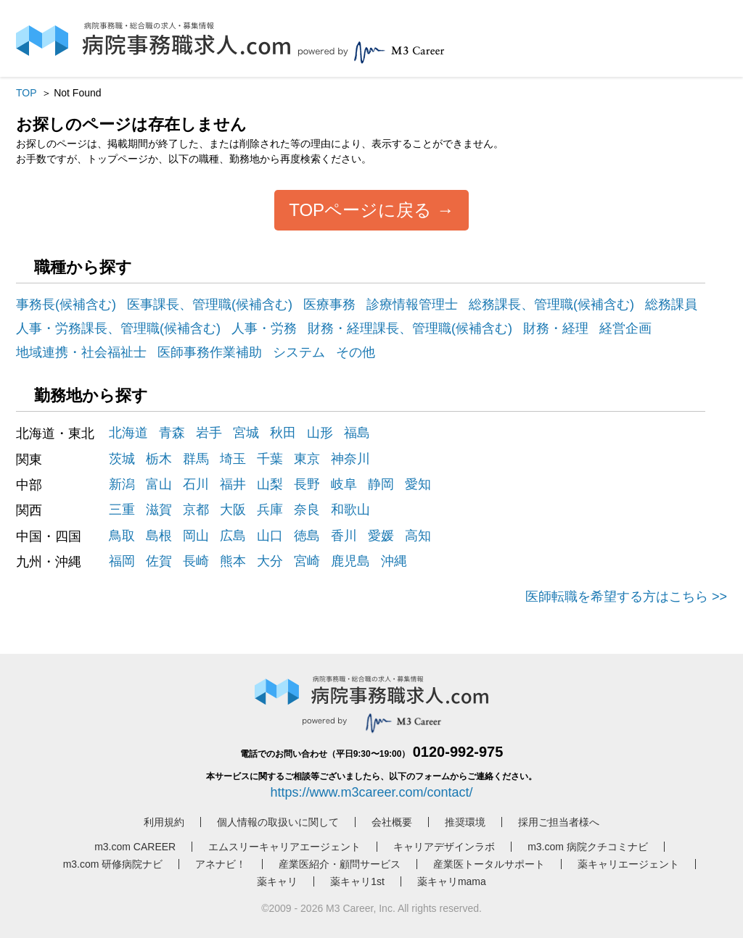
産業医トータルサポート (489, 864)
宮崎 (307, 561)
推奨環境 (465, 822)
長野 (307, 484)
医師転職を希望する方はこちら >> (626, 596)
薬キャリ (277, 881)
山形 (320, 433)
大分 (270, 561)
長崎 (196, 561)
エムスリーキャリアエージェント (284, 846)
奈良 (307, 509)
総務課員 (671, 304)
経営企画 (625, 328)
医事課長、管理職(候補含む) (209, 304)
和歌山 (350, 509)
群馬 (196, 459)
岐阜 (344, 484)
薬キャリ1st (357, 881)
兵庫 (270, 509)
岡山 (196, 535)
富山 (159, 484)
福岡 (122, 561)
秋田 (283, 433)
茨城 (122, 459)
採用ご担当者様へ (558, 822)
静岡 (381, 484)
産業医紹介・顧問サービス (340, 864)
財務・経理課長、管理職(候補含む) (410, 328)
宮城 (246, 433)
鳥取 (122, 535)
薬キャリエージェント (628, 864)
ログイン (582, 41)
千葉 (270, 459)
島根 (159, 535)
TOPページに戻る (360, 210)
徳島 (307, 535)
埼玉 (233, 459)
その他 (355, 352)
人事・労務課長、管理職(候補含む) (118, 328)
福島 (357, 433)
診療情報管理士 (412, 304)
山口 (270, 535)
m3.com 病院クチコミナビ (588, 846)
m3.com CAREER (135, 846)
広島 (233, 535)
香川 (344, 535)
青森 (172, 433)
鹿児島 (350, 561)
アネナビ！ (220, 864)
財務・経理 (555, 328)
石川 (196, 484)
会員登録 (641, 41)
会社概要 (392, 822)
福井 (233, 484)
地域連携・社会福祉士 (81, 352)
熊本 (233, 561)
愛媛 (381, 535)
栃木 (159, 459)
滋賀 (159, 509)
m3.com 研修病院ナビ (113, 864)
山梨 (270, 484)
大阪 (233, 509)
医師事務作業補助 (209, 352)
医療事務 (329, 304)
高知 (418, 535)
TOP (26, 93)
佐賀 (159, 561)
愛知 (418, 484)
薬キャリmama (451, 881)
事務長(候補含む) (66, 304)
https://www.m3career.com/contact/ (371, 792)
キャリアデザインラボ (444, 846)
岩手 (209, 433)
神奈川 (350, 459)
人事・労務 (264, 328)
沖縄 (394, 561)
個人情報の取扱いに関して (278, 822)
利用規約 (164, 822)
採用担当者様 (701, 39)
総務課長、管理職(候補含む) (551, 304)
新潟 (122, 484)
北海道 (128, 433)
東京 (307, 459)
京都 (196, 509)
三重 (122, 509)
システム (299, 352)
